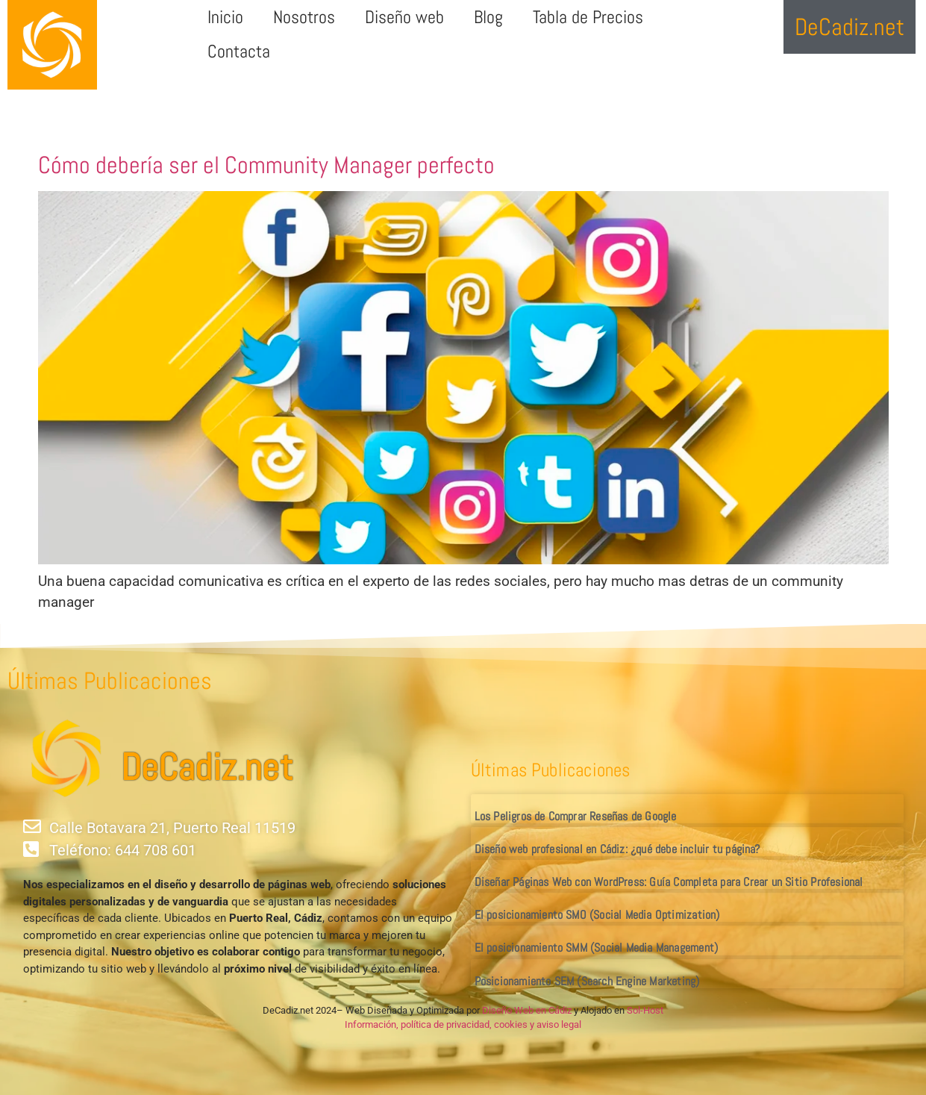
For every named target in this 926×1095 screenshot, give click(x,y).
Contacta (238, 51)
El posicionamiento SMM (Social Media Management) (597, 947)
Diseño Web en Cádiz (527, 1010)
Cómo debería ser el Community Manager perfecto (266, 165)
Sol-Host (645, 1010)
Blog (488, 16)
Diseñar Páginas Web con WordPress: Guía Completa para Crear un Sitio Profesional (669, 882)
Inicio (225, 16)
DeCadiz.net (206, 767)
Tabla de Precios (588, 16)
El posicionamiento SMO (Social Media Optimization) (597, 915)
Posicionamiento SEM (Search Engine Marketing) (587, 981)
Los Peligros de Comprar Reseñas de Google (576, 816)
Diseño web (404, 16)
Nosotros (304, 16)
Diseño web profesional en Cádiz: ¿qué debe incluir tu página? (617, 849)
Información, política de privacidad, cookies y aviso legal (463, 1024)
